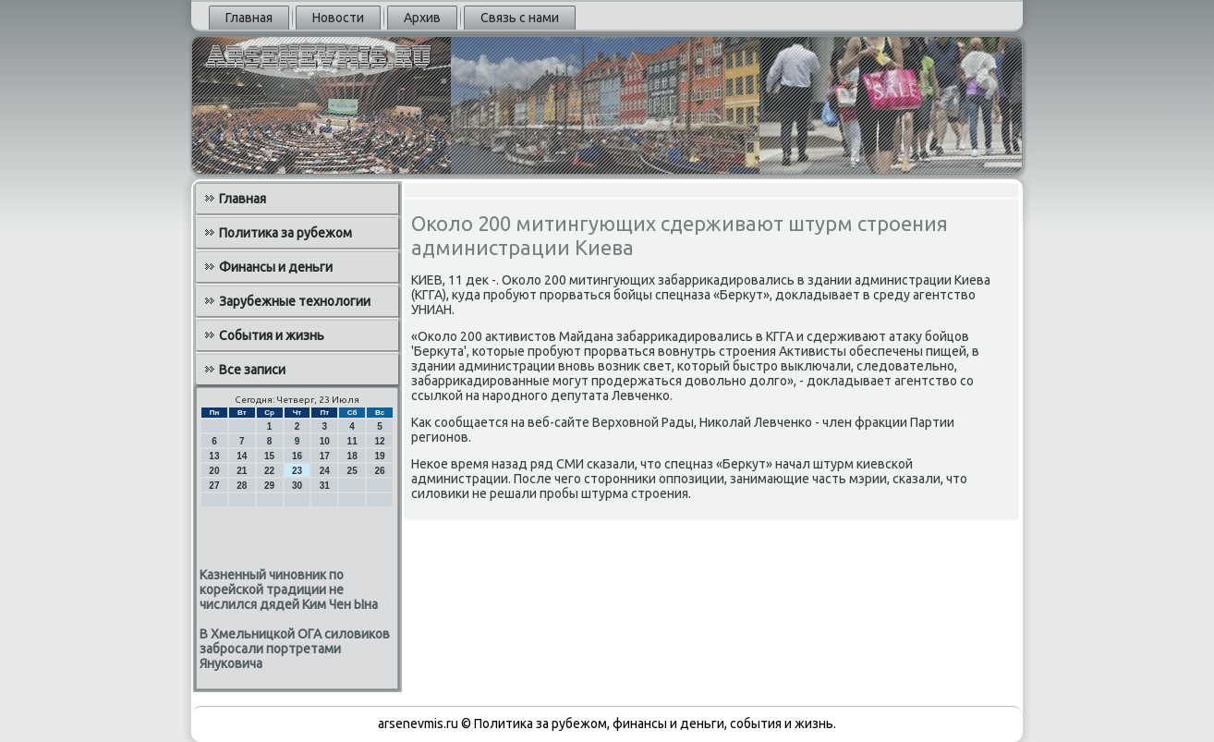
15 (269, 456)
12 (379, 441)
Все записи (252, 369)
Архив (422, 17)
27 (214, 485)
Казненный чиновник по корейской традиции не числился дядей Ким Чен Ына (289, 589)
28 (242, 485)
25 (352, 471)
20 (214, 471)
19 (379, 456)
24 (325, 471)
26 (379, 471)
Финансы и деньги (276, 267)
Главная (249, 17)
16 (297, 456)
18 (352, 456)
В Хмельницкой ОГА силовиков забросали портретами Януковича (295, 648)
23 (297, 471)
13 (214, 456)
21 (242, 471)
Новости (338, 17)
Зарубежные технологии (294, 301)
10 (325, 441)
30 (297, 485)
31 (325, 485)
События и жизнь (271, 335)
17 (325, 456)
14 (242, 456)
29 (269, 485)
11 (352, 441)
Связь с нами (519, 17)
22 (269, 471)
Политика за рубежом (285, 232)
